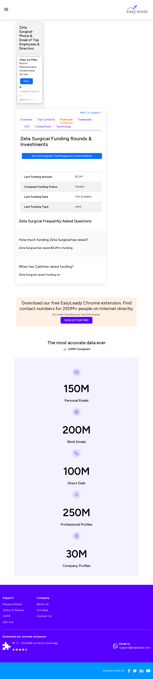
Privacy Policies (12, 604)
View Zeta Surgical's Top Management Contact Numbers (62, 156)
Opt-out (8, 622)
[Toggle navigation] (6, 9)
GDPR (6, 616)
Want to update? (90, 112)
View (26, 81)
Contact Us (44, 616)
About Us (43, 604)
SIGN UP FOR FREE (76, 320)
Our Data (42, 610)
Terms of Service (13, 610)
